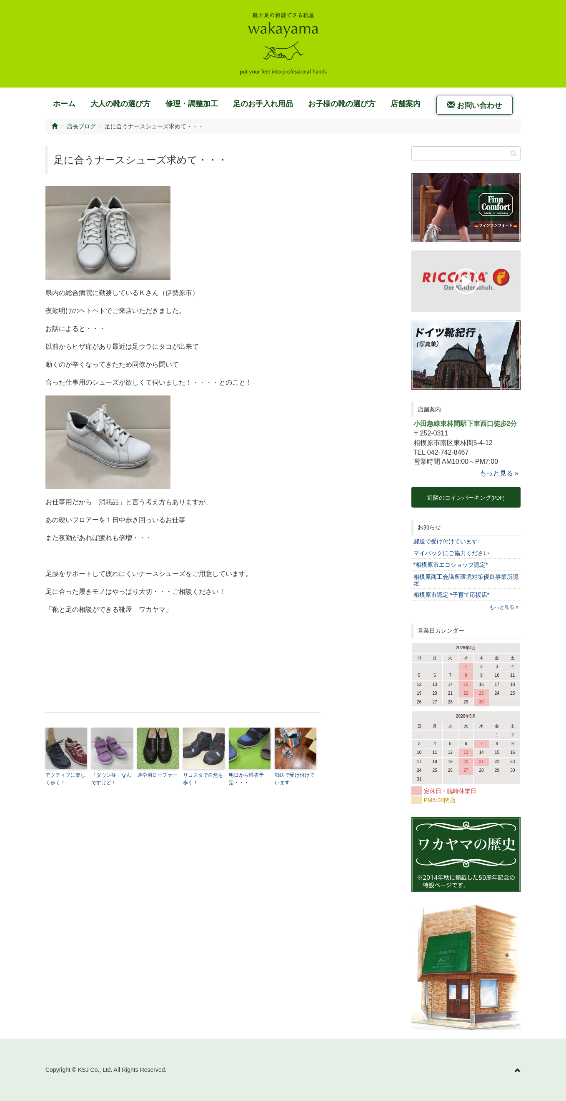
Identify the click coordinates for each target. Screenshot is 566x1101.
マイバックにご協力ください (451, 553)
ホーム (64, 104)
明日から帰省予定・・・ (246, 779)
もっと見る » (499, 473)
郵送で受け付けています (295, 779)
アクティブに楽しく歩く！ (65, 779)
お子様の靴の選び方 (342, 104)
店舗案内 (406, 104)
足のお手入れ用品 (263, 104)
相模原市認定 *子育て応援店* (451, 594)
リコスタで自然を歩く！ (203, 779)
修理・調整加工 (191, 104)
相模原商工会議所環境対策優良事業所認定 (465, 579)
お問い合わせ (474, 105)
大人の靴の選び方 (120, 104)
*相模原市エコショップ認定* (450, 564)
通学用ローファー (157, 775)
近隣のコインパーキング (466, 497)
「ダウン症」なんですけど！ (111, 779)
